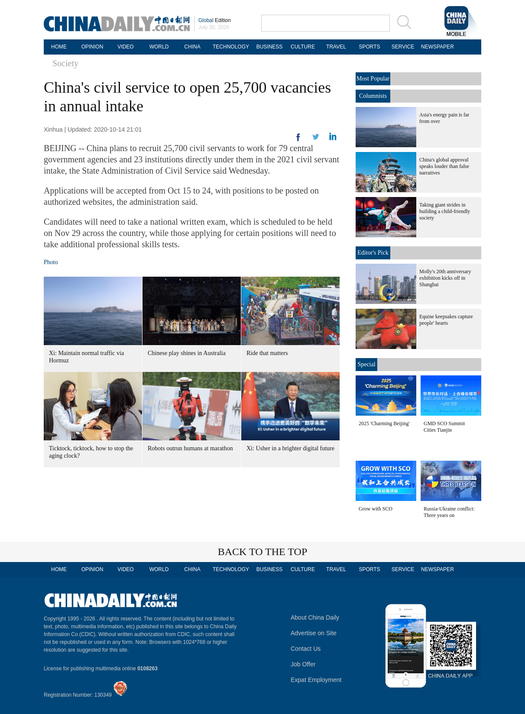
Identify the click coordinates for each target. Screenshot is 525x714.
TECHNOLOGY (231, 47)
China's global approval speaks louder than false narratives (444, 166)
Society (65, 63)
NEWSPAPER (436, 47)
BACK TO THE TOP (263, 551)
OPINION (92, 47)
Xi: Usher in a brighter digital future (290, 448)
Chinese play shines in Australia (187, 353)
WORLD (159, 47)
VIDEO (125, 47)
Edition (214, 20)
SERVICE (403, 47)
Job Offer (303, 664)
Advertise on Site (314, 633)
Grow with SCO (375, 509)
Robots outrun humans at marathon (190, 448)
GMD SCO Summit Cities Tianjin (444, 426)
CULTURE (303, 47)
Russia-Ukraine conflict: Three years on (449, 512)
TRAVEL (336, 47)
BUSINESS (269, 47)
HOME (59, 47)
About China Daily (315, 617)
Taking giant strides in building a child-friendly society (444, 211)
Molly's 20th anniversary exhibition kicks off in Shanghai (445, 278)
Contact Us (306, 648)
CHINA (192, 47)
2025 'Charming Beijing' (384, 423)
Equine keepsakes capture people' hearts (446, 319)
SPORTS (369, 47)
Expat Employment (316, 679)
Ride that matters (267, 353)
